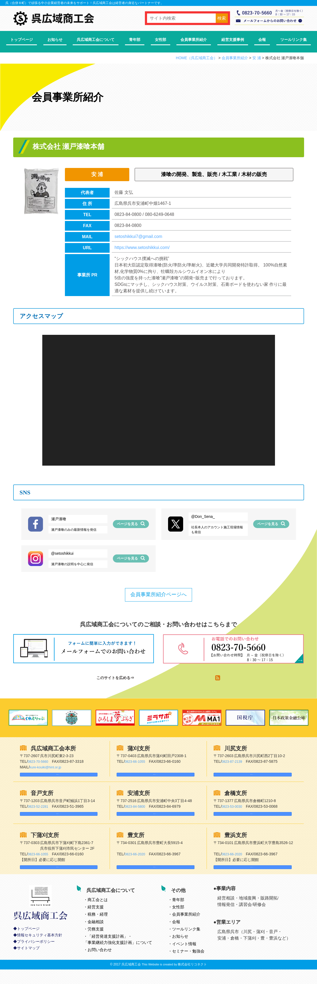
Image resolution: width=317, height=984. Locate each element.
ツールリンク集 (293, 39)
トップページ (21, 39)
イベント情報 (191, 956)
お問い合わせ (107, 962)
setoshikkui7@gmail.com (138, 236)
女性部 (160, 39)
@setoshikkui (62, 553)
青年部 (134, 39)
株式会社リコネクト (192, 979)
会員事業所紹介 (193, 39)
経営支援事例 (232, 39)
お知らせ (54, 39)
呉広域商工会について (95, 39)
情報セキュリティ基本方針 (39, 953)
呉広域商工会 (131, 979)
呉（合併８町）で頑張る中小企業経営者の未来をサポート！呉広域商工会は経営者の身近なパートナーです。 (84, 3)
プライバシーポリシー (36, 959)
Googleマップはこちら (44, 777)
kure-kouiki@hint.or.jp (48, 767)
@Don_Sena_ (203, 516)
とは (105, 912)
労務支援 (103, 942)
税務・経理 (105, 927)
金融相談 (103, 934)
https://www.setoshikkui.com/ (142, 247)
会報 (262, 39)
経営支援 (103, 920)
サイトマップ (28, 966)
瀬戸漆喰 (58, 519)
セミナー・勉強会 (195, 964)
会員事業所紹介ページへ (158, 594)
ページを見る (131, 524)
